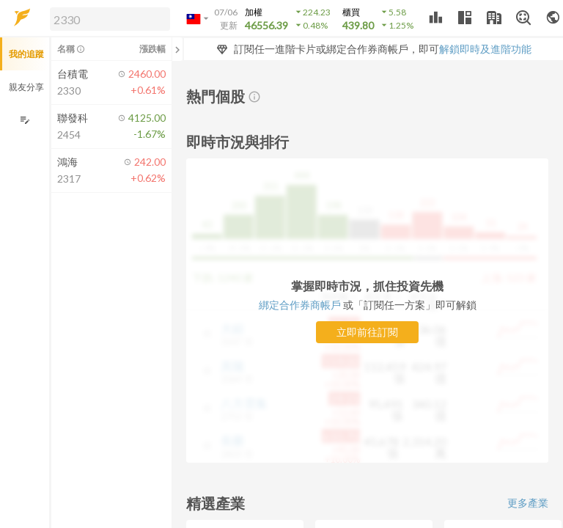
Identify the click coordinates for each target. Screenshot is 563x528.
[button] (107, 18)
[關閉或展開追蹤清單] (177, 49)
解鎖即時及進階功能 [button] (485, 49)
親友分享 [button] (26, 86)
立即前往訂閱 (367, 332)
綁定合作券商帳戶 (301, 304)
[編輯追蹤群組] (24, 119)
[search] (110, 19)
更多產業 (527, 502)
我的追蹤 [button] (26, 53)
